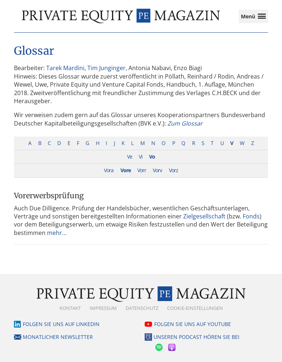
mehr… (56, 233)
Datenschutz (142, 308)
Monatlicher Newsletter (58, 336)
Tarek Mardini (65, 68)
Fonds (251, 216)
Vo (152, 156)
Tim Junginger (106, 68)
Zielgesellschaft (204, 216)
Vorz (173, 170)
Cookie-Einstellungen (195, 308)
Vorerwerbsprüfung (49, 195)
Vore (125, 170)
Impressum (103, 308)
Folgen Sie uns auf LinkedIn (61, 324)
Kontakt (70, 308)
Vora (108, 170)
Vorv (157, 170)
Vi (140, 156)
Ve (129, 156)
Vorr (141, 170)
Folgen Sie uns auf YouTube (192, 324)
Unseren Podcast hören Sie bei (196, 336)
